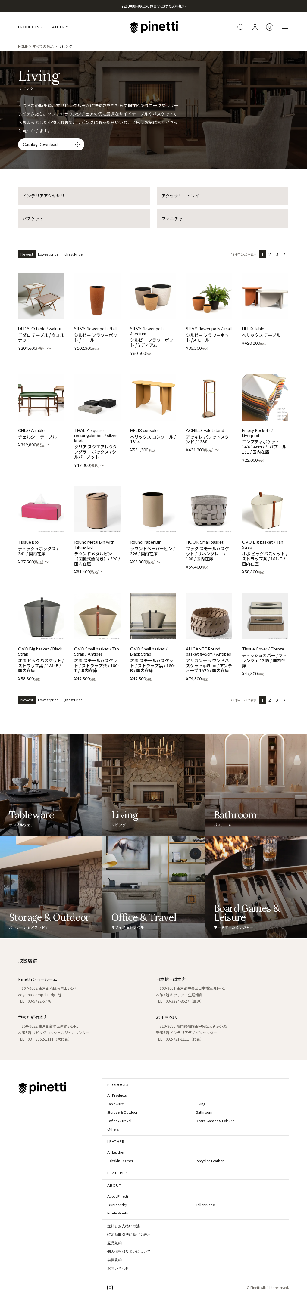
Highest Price (72, 254)
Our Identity (117, 1204)
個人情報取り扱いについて (129, 1251)
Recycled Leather (210, 1160)
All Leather (116, 1152)
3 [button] (277, 254)
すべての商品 (43, 46)
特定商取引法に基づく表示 (129, 1234)
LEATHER (58, 27)
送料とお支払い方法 (123, 1226)
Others (113, 1129)
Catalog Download (40, 144)
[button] (284, 254)
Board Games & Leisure (215, 1120)
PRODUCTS (30, 27)
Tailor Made (205, 1204)
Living (200, 1104)
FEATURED (117, 1173)
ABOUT (114, 1185)
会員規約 (114, 1260)
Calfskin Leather (120, 1160)
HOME (23, 46)
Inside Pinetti (117, 1213)
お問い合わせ (118, 1268)
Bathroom (204, 1112)
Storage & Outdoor (122, 1112)
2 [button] (269, 254)
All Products (117, 1095)
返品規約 (114, 1243)
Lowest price (48, 254)
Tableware (115, 1104)
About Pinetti (117, 1196)
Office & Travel (119, 1120)
